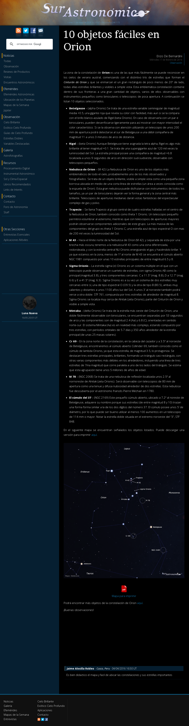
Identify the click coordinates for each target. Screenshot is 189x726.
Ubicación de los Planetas (19, 99)
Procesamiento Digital (17, 168)
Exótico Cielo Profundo (17, 127)
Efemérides (10, 710)
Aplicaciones (44, 710)
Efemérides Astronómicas (19, 94)
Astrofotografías (13, 155)
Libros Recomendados (17, 184)
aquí (94, 435)
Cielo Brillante (12, 122)
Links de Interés (13, 189)
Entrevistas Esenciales (17, 234)
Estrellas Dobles (13, 138)
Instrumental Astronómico (19, 173)
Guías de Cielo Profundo (18, 133)
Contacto (9, 201)
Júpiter (7, 110)
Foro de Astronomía (16, 207)
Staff (6, 212)
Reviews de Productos (17, 71)
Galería (8, 706)
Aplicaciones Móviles (16, 240)
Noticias (8, 701)
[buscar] (29, 44)
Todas (7, 61)
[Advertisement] (29, 268)
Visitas (7, 77)
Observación (11, 66)
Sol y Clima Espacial (15, 179)
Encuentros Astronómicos (19, 82)
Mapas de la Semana (16, 105)
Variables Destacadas (17, 143)
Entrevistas (10, 719)
